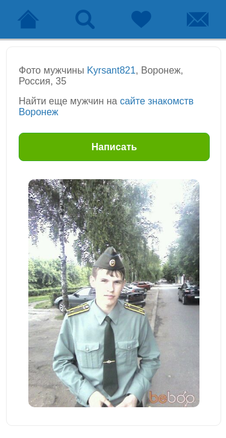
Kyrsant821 (111, 70)
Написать (114, 147)
